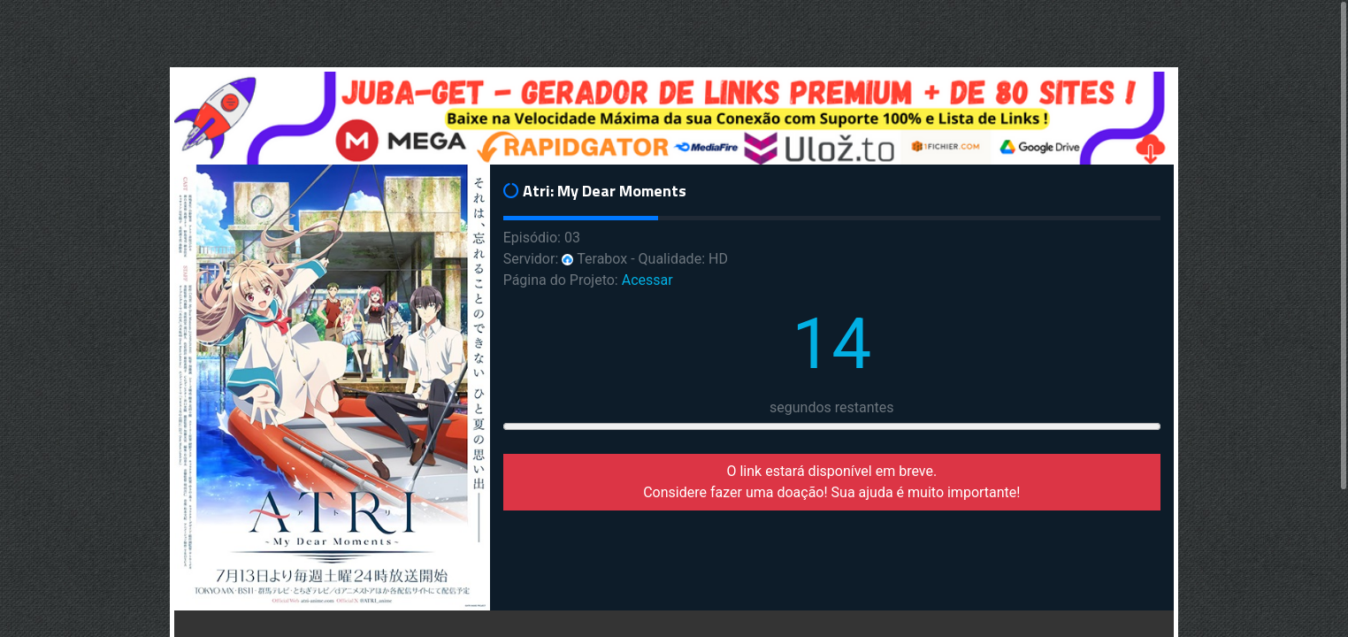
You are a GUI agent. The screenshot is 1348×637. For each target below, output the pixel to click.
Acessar (647, 280)
